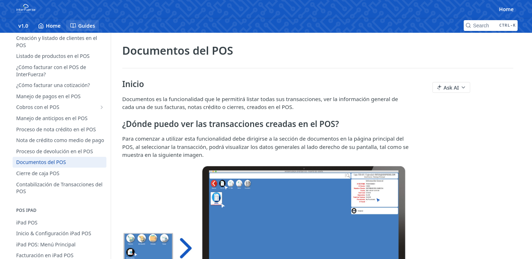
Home (506, 9)
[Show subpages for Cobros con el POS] (102, 107)
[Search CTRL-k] (491, 25)
